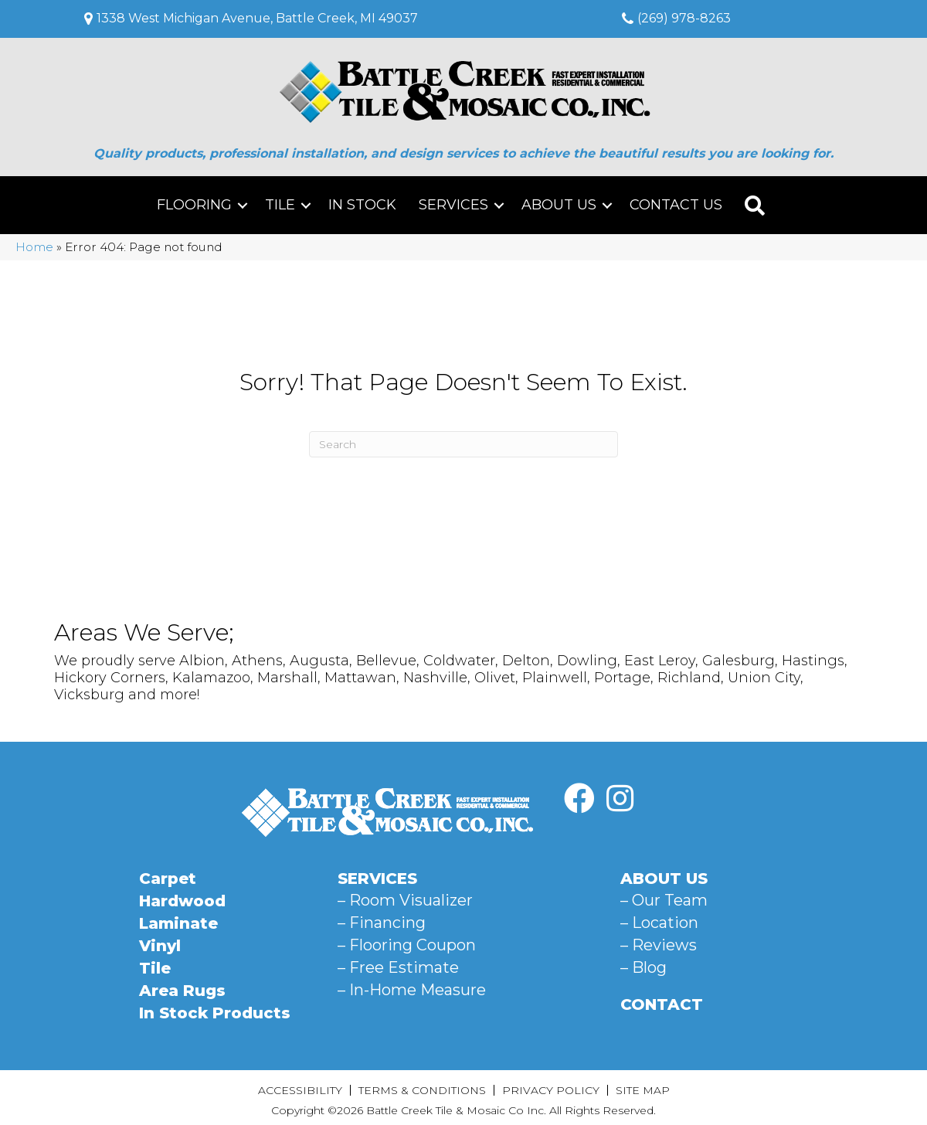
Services (453, 204)
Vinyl (160, 945)
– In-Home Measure (412, 990)
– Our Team (664, 900)
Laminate (178, 923)
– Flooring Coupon (407, 945)
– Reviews (658, 945)
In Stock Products (214, 1013)
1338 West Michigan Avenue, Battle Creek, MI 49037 (257, 18)
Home (34, 247)
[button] (242, 205)
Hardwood (182, 901)
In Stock (362, 204)
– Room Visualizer (405, 900)
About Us (558, 204)
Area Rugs (182, 990)
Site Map (643, 1090)
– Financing (382, 922)
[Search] (463, 444)
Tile (280, 204)
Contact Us (676, 204)
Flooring (194, 204)
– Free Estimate (398, 967)
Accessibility (300, 1090)
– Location (659, 922)
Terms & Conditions (422, 1090)
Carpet (167, 878)
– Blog (643, 967)
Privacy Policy (550, 1090)
